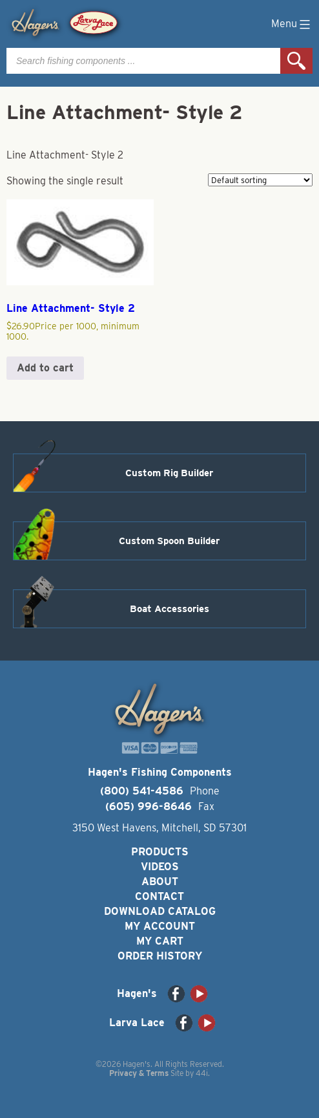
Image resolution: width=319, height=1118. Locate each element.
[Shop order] (260, 179)
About (159, 881)
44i (202, 1073)
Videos (160, 866)
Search (296, 61)
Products (160, 852)
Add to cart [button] (45, 368)
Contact (159, 896)
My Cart (159, 941)
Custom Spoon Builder (169, 541)
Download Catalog (160, 911)
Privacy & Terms (139, 1073)
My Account (160, 926)
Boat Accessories (169, 609)
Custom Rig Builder (169, 473)
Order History (160, 956)
